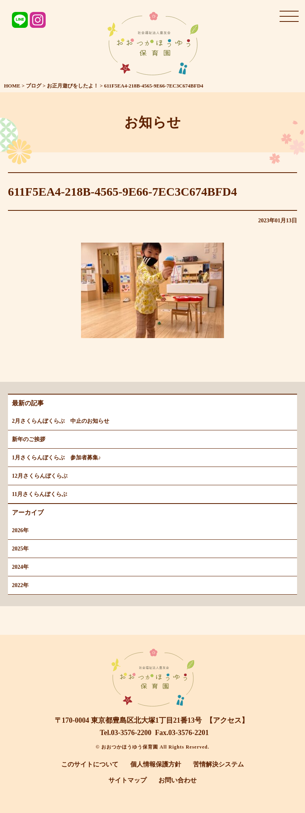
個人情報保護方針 (155, 764)
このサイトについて (89, 764)
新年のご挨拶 (28, 439)
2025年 (20, 549)
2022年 (20, 585)
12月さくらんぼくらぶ (40, 476)
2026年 (20, 530)
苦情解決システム (218, 764)
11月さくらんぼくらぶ (39, 494)
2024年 (20, 567)
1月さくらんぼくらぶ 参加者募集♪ (56, 458)
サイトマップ (127, 780)
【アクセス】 (227, 720)
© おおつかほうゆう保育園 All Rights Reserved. (152, 747)
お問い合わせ (177, 780)
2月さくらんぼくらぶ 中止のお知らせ (60, 421)
